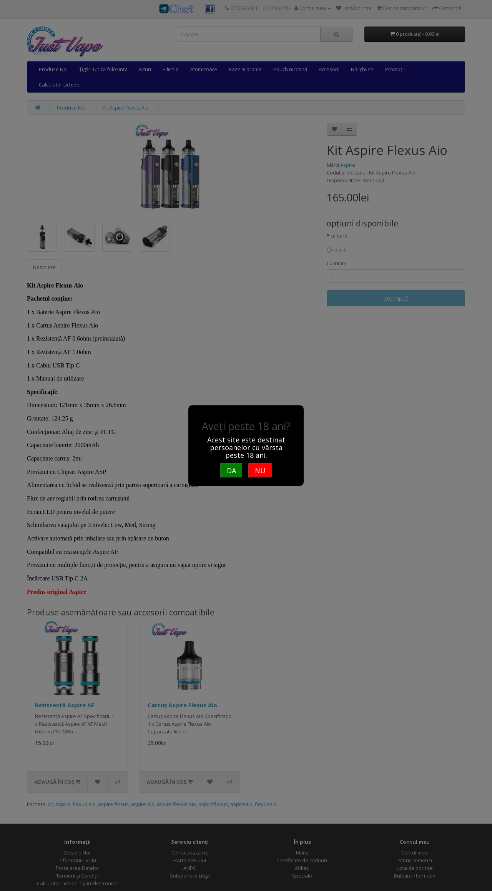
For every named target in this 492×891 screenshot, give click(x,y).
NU (260, 470)
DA (231, 470)
